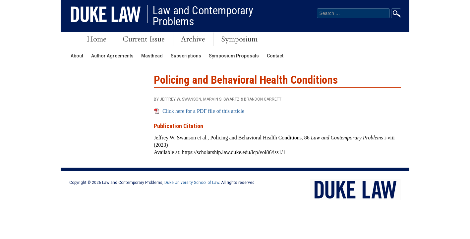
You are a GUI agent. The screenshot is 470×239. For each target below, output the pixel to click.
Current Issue (144, 39)
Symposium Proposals (234, 55)
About (77, 55)
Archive (193, 39)
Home (96, 39)
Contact (275, 55)
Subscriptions (186, 55)
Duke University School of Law (191, 182)
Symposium (239, 39)
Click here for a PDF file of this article (203, 111)
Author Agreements (112, 55)
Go (396, 13)
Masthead (152, 55)
